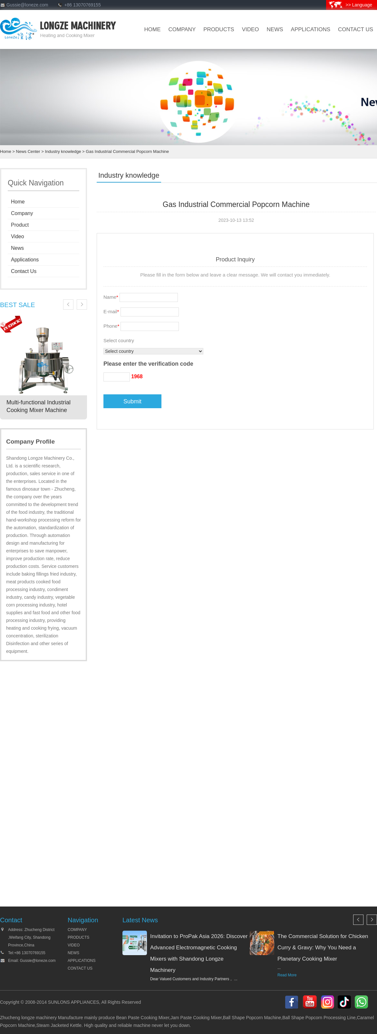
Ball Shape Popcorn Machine (252, 1017)
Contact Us (23, 271)
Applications (311, 29)
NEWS (73, 953)
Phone (111, 326)
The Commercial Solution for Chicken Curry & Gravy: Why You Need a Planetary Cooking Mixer (322, 947)
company (182, 29)
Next (82, 304)
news (275, 29)
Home (5, 151)
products (218, 29)
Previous (68, 304)
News (17, 248)
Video (17, 236)
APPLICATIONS (81, 960)
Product (20, 225)
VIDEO (250, 29)
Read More (286, 975)
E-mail (111, 311)
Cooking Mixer (155, 1017)
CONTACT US (355, 29)
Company (22, 213)
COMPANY (77, 929)
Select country (118, 340)
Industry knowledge (63, 151)
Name (110, 297)
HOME (152, 29)
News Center (28, 151)
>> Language (358, 4)
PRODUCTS (78, 937)
